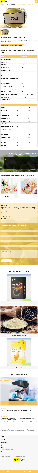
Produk (6, 4)
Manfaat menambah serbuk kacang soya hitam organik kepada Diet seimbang (16, 410)
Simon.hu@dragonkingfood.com (9, 213)
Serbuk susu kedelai (12, 4)
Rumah (3, 4)
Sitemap (16, 465)
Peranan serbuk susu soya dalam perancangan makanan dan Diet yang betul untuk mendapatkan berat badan (17, 427)
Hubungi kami (3, 445)
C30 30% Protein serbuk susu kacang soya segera (24, 4)
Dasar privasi (21, 465)
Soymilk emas (19, 367)
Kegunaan (3, 439)
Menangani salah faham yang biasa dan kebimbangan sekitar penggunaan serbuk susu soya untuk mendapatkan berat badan (17, 419)
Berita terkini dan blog (19, 374)
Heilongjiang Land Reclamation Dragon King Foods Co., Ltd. (16, 463)
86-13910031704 (6, 216)
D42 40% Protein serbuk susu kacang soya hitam (19, 335)
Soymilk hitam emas (19, 302)
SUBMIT (6, 261)
